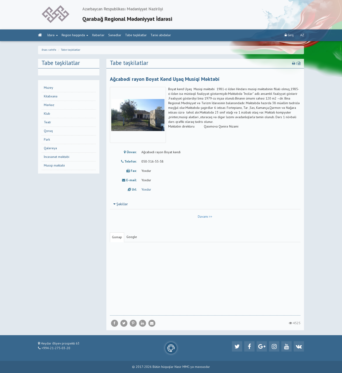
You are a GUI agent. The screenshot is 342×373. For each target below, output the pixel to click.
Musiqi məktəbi (54, 165)
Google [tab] (131, 237)
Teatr (47, 122)
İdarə (52, 35)
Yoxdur (146, 189)
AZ (302, 35)
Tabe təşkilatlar (136, 35)
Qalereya (50, 148)
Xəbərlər (98, 35)
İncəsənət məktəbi (56, 157)
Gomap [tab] (117, 237)
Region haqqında (75, 35)
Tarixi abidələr (160, 35)
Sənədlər (114, 35)
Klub (47, 113)
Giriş (289, 35)
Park (47, 139)
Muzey (48, 87)
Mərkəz (49, 105)
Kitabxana (50, 96)
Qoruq (48, 131)
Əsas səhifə (49, 50)
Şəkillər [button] (120, 204)
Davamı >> (205, 216)
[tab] (205, 204)
